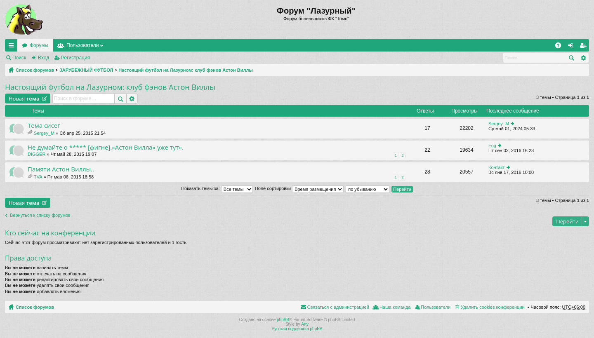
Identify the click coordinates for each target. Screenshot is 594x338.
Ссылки (12, 47)
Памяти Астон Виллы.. (61, 169)
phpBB (283, 319)
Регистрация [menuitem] (584, 47)
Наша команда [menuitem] (395, 307)
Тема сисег (44, 125)
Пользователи (82, 45)
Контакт (496, 167)
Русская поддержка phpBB (296, 328)
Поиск (19, 58)
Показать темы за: (217, 188)
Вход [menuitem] (572, 47)
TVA (38, 176)
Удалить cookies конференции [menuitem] (493, 307)
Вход (43, 58)
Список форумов (35, 70)
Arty (305, 324)
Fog (492, 145)
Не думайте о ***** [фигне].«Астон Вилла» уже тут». (106, 147)
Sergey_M (44, 133)
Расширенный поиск (583, 58)
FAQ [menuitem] (560, 47)
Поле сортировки (299, 188)
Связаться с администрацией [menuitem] (338, 307)
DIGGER (36, 154)
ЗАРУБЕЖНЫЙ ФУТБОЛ (86, 70)
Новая (24, 98)
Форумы (39, 45)
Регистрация (75, 58)
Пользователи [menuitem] (435, 307)
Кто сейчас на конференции (50, 232)
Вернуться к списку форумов (40, 215)
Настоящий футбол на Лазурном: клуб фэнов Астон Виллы (185, 70)
